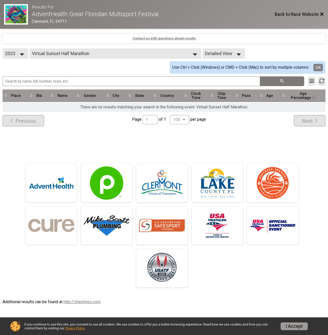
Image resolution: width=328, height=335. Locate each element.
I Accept (294, 326)
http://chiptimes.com (82, 301)
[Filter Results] (311, 81)
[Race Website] (18, 14)
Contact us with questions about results (164, 38)
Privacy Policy (75, 328)
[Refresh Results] (321, 81)
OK (318, 67)
